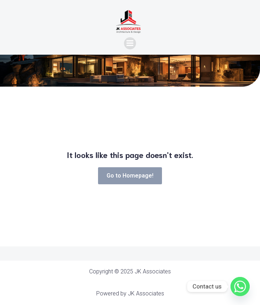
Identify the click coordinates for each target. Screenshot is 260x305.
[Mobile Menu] (130, 43)
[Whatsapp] (240, 286)
